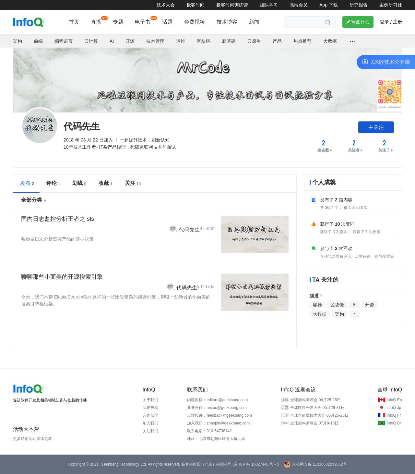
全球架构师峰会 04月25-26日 (315, 400)
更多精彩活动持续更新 (32, 438)
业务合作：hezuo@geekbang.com (217, 407)
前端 (38, 41)
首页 (74, 22)
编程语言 (63, 41)
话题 (167, 22)
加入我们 (150, 423)
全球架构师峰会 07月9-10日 (314, 423)
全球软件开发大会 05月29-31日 (317, 407)
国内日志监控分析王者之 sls (57, 219)
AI (112, 41)
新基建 (229, 41)
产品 (277, 41)
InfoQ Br (393, 423)
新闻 (254, 22)
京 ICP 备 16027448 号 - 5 (256, 464)
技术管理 (155, 41)
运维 (180, 41)
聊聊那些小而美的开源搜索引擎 (62, 277)
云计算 (91, 41)
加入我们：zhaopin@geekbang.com (218, 423)
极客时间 (195, 4)
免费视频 (194, 22)
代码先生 (189, 229)
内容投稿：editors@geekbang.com (217, 400)
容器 (317, 304)
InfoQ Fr (393, 415)
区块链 (203, 41)
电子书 (142, 22)
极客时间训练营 (232, 4)
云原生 (254, 41)
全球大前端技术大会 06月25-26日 (319, 415)
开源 (130, 41)
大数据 (330, 41)
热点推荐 (302, 41)
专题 (118, 22)
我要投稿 (150, 407)
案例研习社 (390, 4)
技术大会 (166, 4)
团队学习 (269, 4)
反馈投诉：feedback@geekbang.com (219, 415)
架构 (17, 41)
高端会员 (299, 4)
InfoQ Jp (393, 407)
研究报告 (359, 4)
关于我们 (150, 400)
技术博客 (227, 22)
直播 (96, 22)
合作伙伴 (150, 415)
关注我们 (150, 431)
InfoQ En (394, 400)
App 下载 (328, 4)
